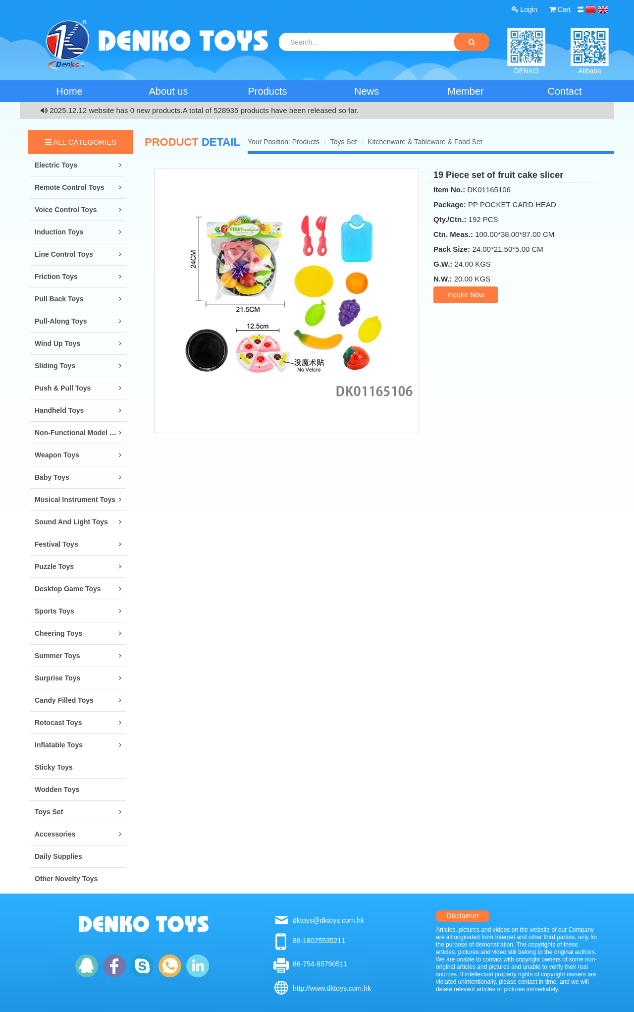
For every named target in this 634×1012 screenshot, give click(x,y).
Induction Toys (59, 232)
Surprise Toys (57, 678)
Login (524, 9)
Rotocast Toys (58, 723)
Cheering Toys (58, 633)
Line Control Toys (64, 254)
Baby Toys (52, 477)
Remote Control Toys (70, 187)
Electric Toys (56, 165)
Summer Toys (57, 656)
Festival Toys (56, 544)
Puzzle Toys (54, 566)
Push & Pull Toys (63, 388)
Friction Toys (56, 277)
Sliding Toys (55, 366)
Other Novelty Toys (66, 879)
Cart (560, 9)
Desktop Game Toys (68, 589)
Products (267, 91)
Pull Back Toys (59, 299)
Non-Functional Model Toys (80, 433)
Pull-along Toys (61, 321)
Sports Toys (54, 611)
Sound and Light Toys (71, 522)
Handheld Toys (59, 410)
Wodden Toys (57, 789)
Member (465, 91)
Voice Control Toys (66, 210)
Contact (565, 91)
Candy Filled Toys (64, 700)
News (366, 91)
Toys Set (49, 812)
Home (69, 91)
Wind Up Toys (57, 343)
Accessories (55, 834)
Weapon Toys (57, 455)
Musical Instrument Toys (75, 500)
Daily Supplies (58, 856)
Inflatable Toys (59, 745)
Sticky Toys (54, 767)
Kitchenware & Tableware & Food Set (425, 142)
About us (168, 91)
